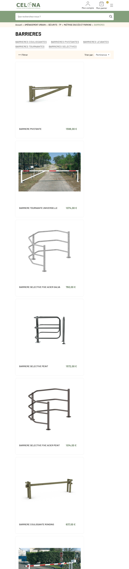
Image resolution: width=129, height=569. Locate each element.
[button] (111, 5)
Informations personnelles (82, 505)
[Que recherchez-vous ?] (64, 16)
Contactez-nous (56, 550)
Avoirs (73, 512)
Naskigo (48, 566)
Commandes (76, 509)
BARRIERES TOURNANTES (30, 46)
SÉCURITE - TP (54, 25)
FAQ (17, 543)
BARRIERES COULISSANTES (31, 41)
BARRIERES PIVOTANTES (65, 41)
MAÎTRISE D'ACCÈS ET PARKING (77, 25)
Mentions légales (57, 536)
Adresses (74, 516)
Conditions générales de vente (63, 539)
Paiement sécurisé (58, 543)
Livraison (53, 532)
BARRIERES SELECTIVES (63, 46)
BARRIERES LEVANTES (96, 41)
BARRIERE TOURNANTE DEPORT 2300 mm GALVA (81, 403)
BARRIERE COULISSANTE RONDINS (82, 226)
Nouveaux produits (24, 536)
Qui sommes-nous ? (58, 546)
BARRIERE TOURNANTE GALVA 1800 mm (81, 285)
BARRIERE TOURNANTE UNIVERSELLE (81, 109)
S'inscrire (89, 559)
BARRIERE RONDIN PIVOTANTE (28, 343)
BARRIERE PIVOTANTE (30, 108)
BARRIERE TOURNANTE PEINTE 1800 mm (81, 343)
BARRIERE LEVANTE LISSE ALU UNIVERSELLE (29, 286)
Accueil (18, 25)
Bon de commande (23, 532)
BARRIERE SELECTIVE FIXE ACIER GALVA (30, 168)
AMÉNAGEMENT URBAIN (35, 25)
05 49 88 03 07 (25, 505)
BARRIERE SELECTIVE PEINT (81, 168)
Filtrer (23, 54)
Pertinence (101, 54)
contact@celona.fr (28, 510)
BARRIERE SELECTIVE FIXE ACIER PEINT (30, 226)
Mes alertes (75, 519)
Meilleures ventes (23, 539)
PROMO (18, 546)
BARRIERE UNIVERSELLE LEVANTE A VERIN (28, 403)
